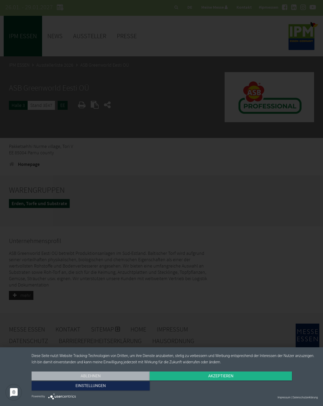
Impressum (284, 397)
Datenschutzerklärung (305, 397)
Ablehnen (74, 386)
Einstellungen (275, 386)
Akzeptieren (174, 386)
